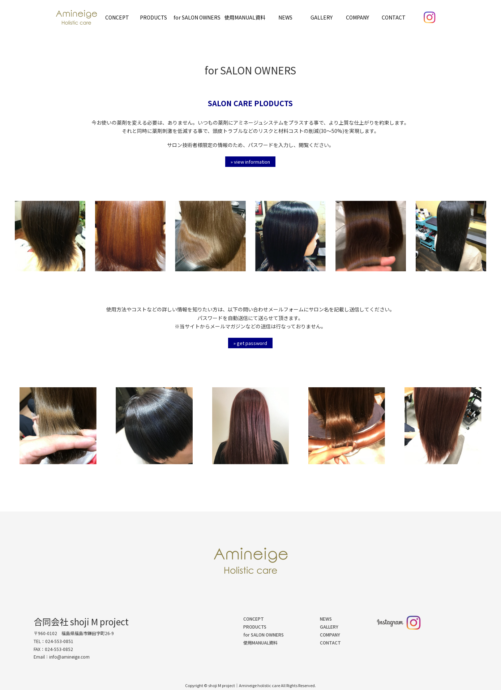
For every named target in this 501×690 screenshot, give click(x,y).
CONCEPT (117, 17)
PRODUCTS (153, 17)
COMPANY (357, 17)
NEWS (285, 17)
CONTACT (394, 17)
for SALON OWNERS (197, 17)
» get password (250, 343)
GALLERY (322, 17)
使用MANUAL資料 (244, 17)
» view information (250, 161)
